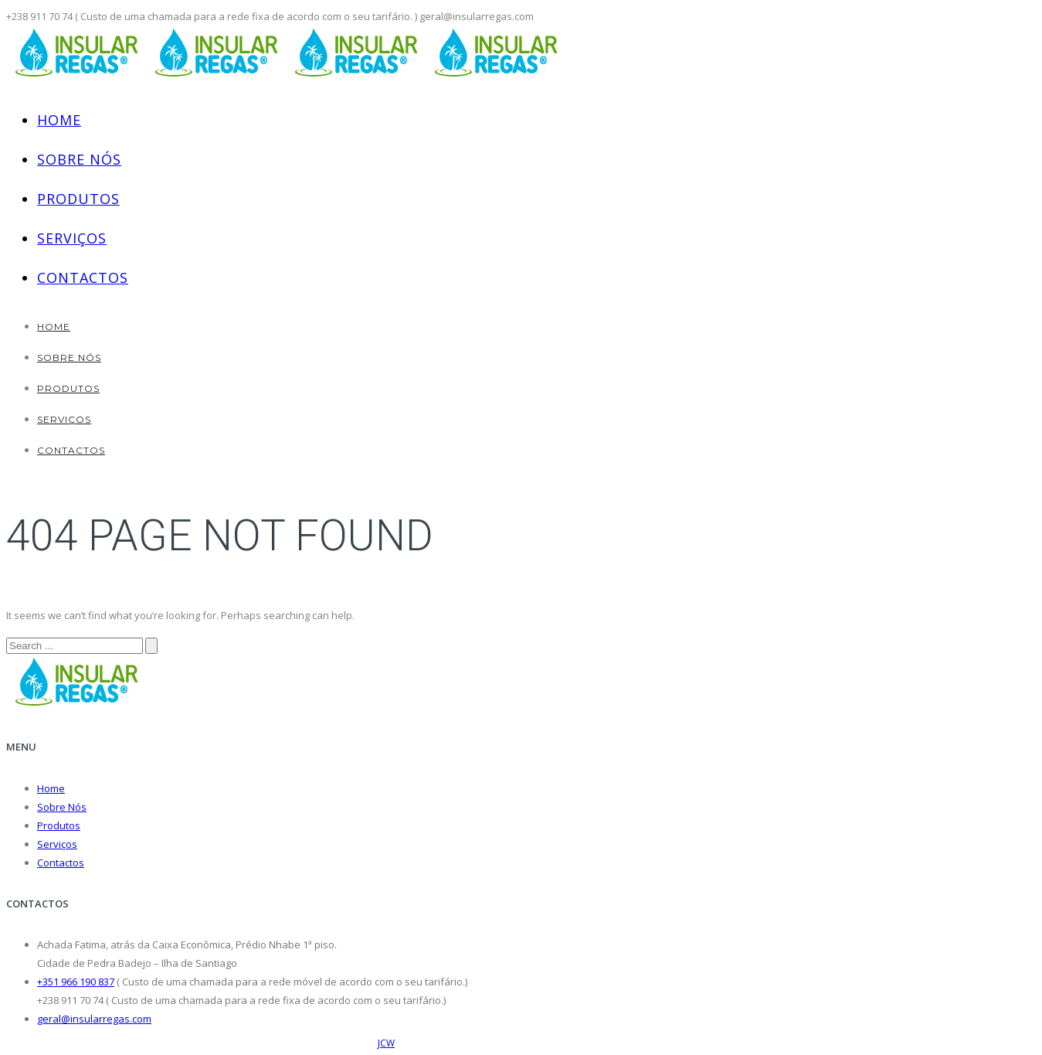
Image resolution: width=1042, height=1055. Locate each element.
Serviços (72, 238)
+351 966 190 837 (75, 982)
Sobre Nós (79, 159)
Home (59, 120)
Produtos (78, 198)
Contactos (82, 277)
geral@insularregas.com (94, 1019)
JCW (386, 1043)
